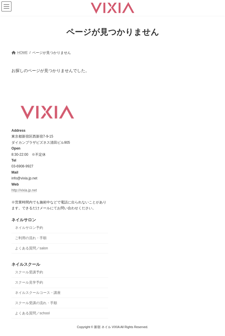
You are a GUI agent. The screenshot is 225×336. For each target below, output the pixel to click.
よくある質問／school (32, 313)
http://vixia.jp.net (24, 190)
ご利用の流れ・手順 (31, 238)
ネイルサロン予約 (29, 228)
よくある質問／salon (31, 248)
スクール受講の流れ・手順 (36, 303)
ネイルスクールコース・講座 (38, 293)
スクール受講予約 (29, 272)
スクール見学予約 (29, 282)
